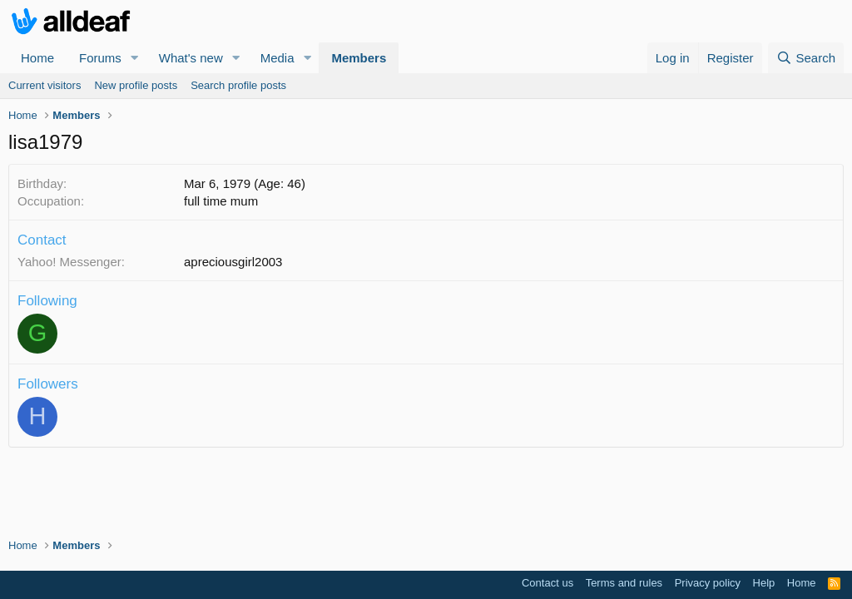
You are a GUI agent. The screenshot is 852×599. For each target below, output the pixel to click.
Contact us (547, 583)
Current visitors (44, 85)
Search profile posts (238, 85)
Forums (100, 58)
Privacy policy (708, 583)
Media (277, 58)
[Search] (806, 57)
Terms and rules (624, 583)
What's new (191, 58)
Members (358, 58)
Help (764, 583)
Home (37, 58)
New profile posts (135, 85)
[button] (134, 57)
